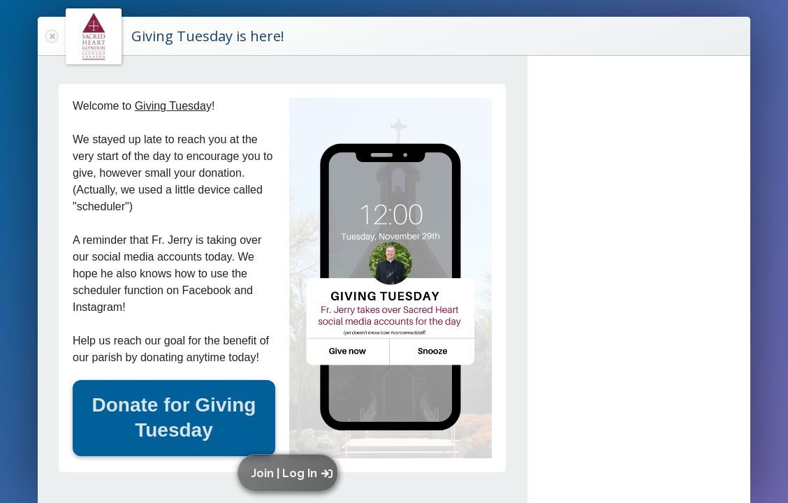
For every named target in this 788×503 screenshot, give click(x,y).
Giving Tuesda (170, 106)
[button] (291, 473)
